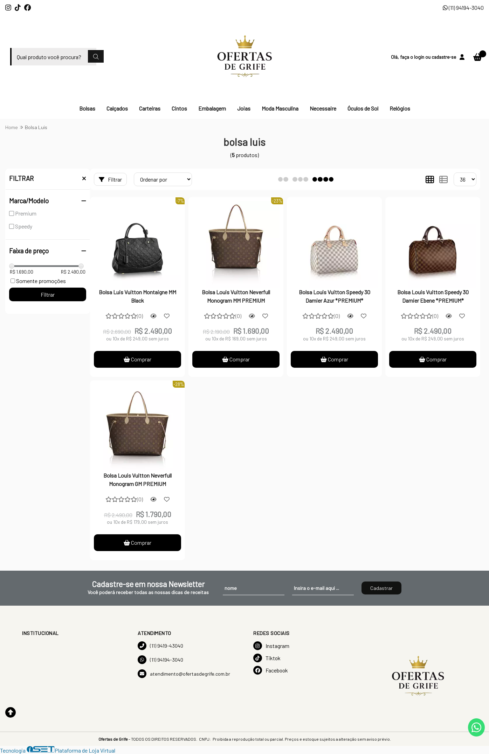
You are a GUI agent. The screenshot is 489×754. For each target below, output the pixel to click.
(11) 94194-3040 (463, 7)
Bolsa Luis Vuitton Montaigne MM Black (137, 296)
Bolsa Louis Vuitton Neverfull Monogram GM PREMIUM (137, 479)
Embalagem (212, 108)
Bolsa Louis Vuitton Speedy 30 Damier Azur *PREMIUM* (334, 296)
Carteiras (149, 108)
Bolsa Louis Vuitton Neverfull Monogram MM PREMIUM (236, 296)
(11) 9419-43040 (160, 645)
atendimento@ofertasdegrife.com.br (184, 673)
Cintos (179, 108)
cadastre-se (444, 57)
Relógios (400, 108)
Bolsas (87, 108)
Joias (243, 108)
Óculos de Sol (362, 108)
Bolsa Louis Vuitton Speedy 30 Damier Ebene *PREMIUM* (433, 296)
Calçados (117, 108)
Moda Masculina (280, 108)
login (419, 57)
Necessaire (323, 108)
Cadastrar (381, 588)
